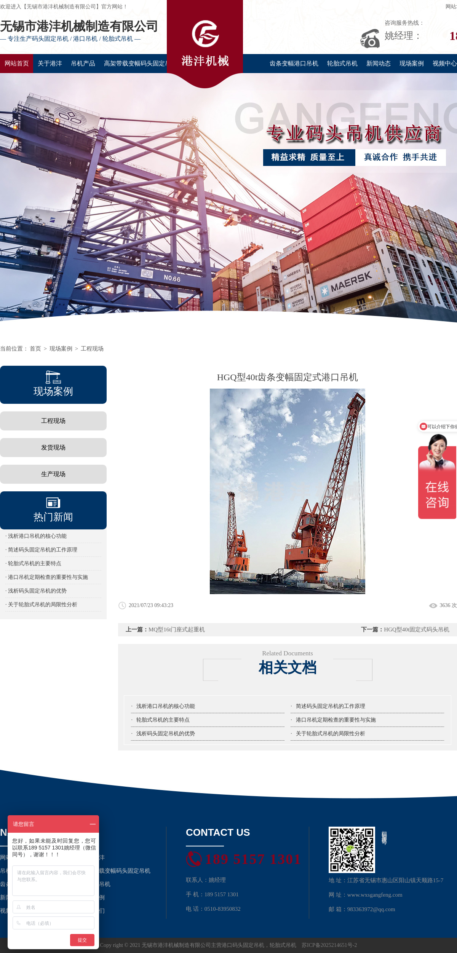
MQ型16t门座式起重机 (177, 629)
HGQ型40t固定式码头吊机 (416, 629)
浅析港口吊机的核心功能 (165, 706)
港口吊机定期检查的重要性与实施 (336, 720)
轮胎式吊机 (342, 63)
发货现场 (53, 447)
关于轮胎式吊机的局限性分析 (330, 733)
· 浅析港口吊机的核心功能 (36, 536)
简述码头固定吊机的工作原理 (330, 706)
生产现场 (53, 474)
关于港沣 (50, 63)
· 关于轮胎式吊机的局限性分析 (41, 604)
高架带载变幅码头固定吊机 (140, 63)
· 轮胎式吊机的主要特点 (33, 563)
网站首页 (17, 63)
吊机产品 (83, 63)
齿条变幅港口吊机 (294, 63)
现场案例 (411, 63)
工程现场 (92, 349)
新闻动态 (378, 63)
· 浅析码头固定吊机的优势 (36, 591)
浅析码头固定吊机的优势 (165, 733)
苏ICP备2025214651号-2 (329, 945)
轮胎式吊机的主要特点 (163, 720)
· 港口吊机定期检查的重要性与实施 (46, 577)
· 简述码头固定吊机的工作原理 (41, 550)
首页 (35, 349)
